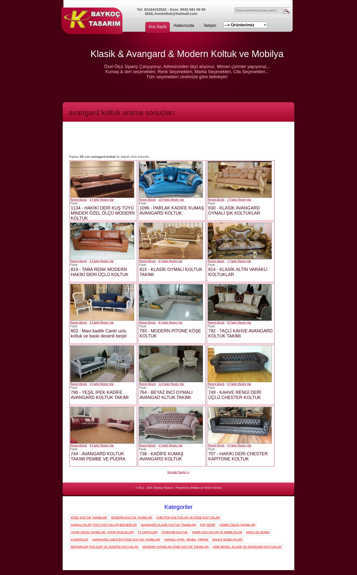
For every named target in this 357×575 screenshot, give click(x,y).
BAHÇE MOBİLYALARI (227, 539)
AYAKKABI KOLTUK (174, 532)
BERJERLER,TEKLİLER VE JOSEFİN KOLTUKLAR (105, 547)
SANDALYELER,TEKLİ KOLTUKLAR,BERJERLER (104, 525)
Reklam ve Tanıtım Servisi (205, 487)
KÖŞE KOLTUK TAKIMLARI (89, 517)
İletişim (210, 25)
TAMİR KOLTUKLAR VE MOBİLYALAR (217, 532)
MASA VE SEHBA (258, 532)
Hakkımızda (184, 25)
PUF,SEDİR (207, 525)
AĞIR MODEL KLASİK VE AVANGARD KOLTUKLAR (247, 547)
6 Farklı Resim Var (102, 199)
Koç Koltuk (93, 18)
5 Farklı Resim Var (102, 322)
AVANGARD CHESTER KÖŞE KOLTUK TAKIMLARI (126, 539)
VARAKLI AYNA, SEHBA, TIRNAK (186, 539)
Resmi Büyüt (78, 199)
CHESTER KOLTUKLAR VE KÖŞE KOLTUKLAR (188, 517)
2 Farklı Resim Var (170, 445)
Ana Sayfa (158, 27)
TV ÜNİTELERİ (147, 532)
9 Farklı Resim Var (239, 322)
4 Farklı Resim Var (239, 445)
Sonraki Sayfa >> (178, 472)
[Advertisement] (178, 140)
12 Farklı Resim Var (171, 384)
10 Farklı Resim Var (171, 199)
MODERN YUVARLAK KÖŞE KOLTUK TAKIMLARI (175, 547)
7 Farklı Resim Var (239, 199)
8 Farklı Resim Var (170, 261)
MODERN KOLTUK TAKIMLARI (131, 517)
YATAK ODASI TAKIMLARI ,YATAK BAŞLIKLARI (102, 532)
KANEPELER (79, 539)
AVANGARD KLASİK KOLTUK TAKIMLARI (168, 525)
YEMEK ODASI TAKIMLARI (237, 525)
